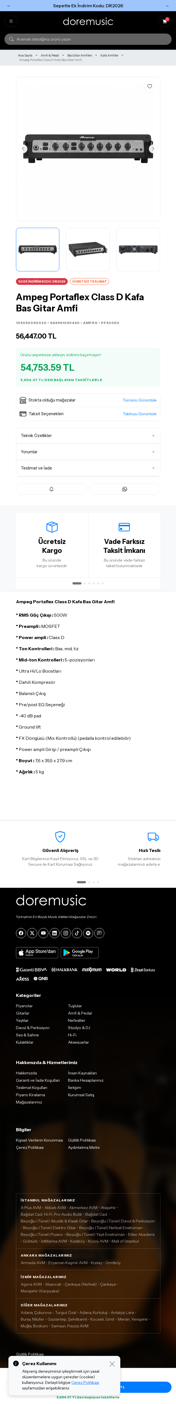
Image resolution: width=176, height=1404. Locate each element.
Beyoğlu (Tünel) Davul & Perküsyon (123, 1224)
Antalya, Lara (122, 1315)
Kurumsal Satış (81, 1098)
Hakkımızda (26, 1076)
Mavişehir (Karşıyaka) (40, 1294)
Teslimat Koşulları (31, 1090)
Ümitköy (113, 1266)
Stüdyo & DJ (79, 1031)
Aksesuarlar (78, 1045)
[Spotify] (88, 936)
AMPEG (90, 323)
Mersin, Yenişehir (133, 1322)
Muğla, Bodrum (34, 1329)
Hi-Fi (72, 1038)
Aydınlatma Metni (84, 1150)
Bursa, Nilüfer (32, 1322)
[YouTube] (43, 936)
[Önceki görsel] (22, 148)
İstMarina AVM (54, 1244)
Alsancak (53, 1287)
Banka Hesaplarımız (86, 1083)
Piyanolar (24, 1009)
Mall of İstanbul (125, 1244)
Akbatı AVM (55, 1210)
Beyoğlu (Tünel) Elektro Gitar (49, 1231)
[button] (88, 400)
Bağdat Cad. (96, 1217)
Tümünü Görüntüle (140, 400)
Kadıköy (77, 1244)
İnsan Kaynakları (82, 1076)
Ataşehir (108, 1210)
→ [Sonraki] (167, 5)
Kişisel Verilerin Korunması (39, 1143)
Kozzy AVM (98, 1244)
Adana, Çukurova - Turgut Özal (48, 1315)
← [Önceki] (9, 5)
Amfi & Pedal (50, 55)
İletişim (74, 1090)
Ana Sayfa (25, 55)
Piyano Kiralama (30, 1098)
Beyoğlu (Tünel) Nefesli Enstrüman (110, 1231)
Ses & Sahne (27, 1038)
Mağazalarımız (29, 1105)
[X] (32, 936)
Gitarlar (22, 1016)
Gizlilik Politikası (82, 1143)
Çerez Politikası (30, 1150)
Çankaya (108, 1287)
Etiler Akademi (141, 1237)
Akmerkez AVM (83, 1210)
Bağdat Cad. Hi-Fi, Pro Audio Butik (51, 1217)
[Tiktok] (77, 936)
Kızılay (96, 1266)
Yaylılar (22, 1023)
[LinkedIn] (55, 936)
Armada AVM (33, 1266)
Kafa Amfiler (109, 55)
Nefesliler (76, 1023)
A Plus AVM (31, 1210)
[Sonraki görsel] (153, 148)
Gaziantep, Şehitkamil (67, 1322)
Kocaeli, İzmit (102, 1322)
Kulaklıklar (25, 1045)
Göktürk (30, 1244)
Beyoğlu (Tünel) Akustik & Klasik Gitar (54, 1224)
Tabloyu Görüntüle (140, 414)
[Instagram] (66, 936)
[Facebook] (21, 936)
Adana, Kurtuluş (93, 1315)
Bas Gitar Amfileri (79, 55)
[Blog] (99, 936)
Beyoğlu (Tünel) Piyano (42, 1237)
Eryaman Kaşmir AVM (68, 1266)
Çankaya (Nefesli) (81, 1287)
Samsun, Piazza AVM (69, 1329)
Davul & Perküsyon (33, 1031)
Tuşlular (75, 1009)
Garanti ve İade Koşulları (38, 1083)
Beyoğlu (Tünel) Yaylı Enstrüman (95, 1237)
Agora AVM (31, 1287)
